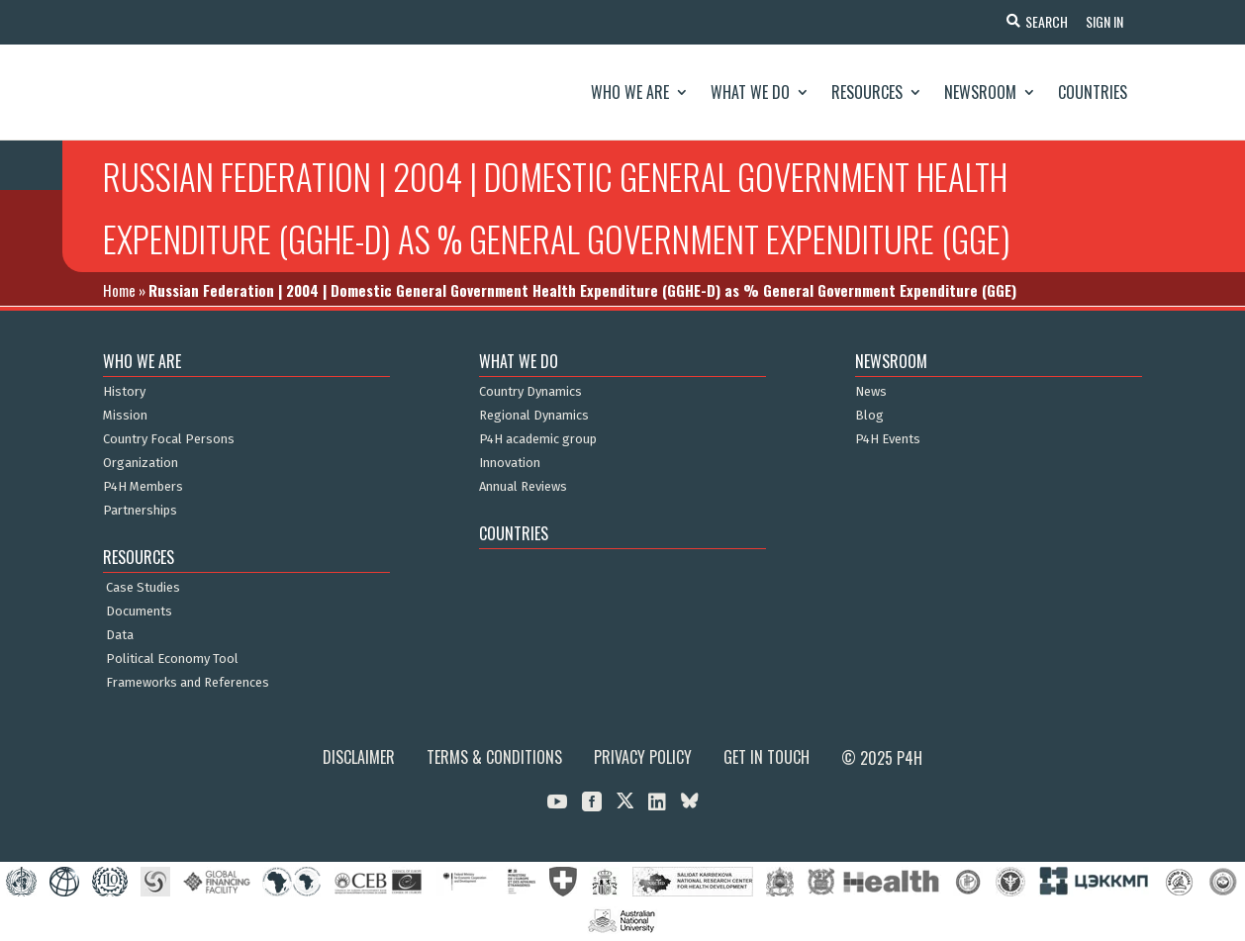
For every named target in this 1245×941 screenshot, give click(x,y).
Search (1043, 21)
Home (119, 290)
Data (120, 635)
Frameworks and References (187, 683)
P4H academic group (538, 439)
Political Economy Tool (172, 659)
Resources (867, 92)
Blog (869, 416)
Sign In (1103, 21)
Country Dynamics (530, 392)
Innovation (509, 463)
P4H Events (887, 439)
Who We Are (630, 92)
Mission (125, 416)
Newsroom (980, 92)
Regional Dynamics (534, 416)
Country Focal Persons (169, 439)
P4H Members (143, 487)
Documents (139, 611)
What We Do (750, 92)
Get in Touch (766, 757)
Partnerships (140, 511)
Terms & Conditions (494, 757)
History (124, 392)
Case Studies (143, 588)
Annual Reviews (523, 487)
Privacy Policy (643, 757)
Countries (1092, 92)
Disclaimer (359, 757)
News (871, 392)
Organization (140, 463)
